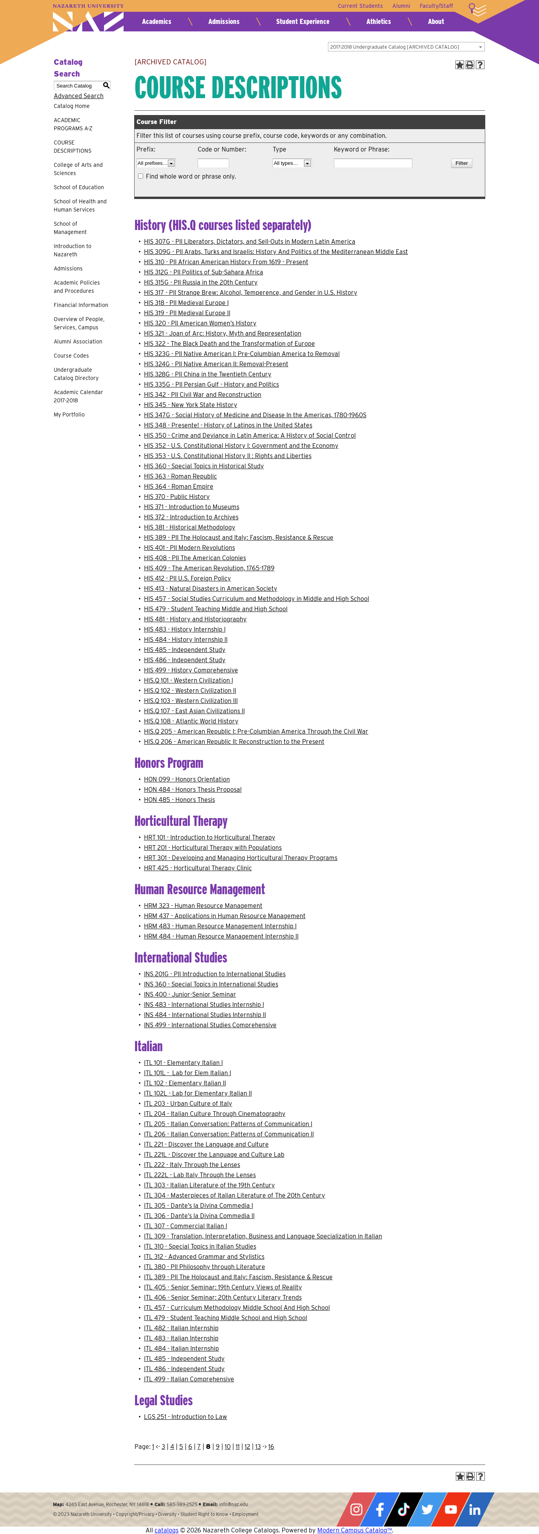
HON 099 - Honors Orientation (187, 779)
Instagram (356, 1509)
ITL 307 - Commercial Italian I (185, 1226)
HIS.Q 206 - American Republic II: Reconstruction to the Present (234, 741)
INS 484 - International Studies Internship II (205, 1015)
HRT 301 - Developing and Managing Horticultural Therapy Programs (240, 858)
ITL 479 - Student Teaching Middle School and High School (225, 1318)
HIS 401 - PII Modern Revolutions (189, 548)
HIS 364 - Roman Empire (178, 486)
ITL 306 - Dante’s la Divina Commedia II (199, 1216)
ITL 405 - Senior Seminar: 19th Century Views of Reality (223, 1287)
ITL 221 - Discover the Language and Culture (206, 1144)
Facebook (380, 1509)
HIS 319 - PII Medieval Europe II (187, 313)
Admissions (224, 21)
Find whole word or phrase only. (191, 176)
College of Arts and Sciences (78, 169)
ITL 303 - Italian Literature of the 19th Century (209, 1185)
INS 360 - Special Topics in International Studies (211, 984)
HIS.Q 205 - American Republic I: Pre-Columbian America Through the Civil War (256, 731)
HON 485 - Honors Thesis (179, 800)
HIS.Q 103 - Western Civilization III (191, 701)
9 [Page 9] (218, 1446)
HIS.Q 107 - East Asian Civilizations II (194, 711)
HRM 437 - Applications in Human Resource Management (225, 916)
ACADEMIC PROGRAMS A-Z (73, 124)
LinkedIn (474, 1509)
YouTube (451, 1509)
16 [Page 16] (271, 1446)
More (477, 9)
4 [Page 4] (172, 1446)
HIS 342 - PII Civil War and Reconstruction (202, 394)
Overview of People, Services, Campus (79, 323)
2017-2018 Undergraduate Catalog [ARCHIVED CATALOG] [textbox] (394, 47)
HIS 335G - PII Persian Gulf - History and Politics (211, 384)
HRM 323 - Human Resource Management (203, 905)
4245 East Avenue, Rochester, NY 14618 (107, 1504)
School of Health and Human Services (80, 205)
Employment (245, 1514)
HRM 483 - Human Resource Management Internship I (220, 926)
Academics (156, 21)
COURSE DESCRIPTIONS (72, 146)
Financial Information (81, 305)
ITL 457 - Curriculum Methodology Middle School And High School (237, 1307)
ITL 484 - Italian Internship (181, 1348)
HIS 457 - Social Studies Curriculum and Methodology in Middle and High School (256, 599)
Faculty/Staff (436, 6)
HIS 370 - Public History (177, 496)
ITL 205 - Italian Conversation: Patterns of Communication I (228, 1124)
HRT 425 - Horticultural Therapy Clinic (198, 868)
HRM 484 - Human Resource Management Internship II (221, 936)
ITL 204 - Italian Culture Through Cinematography (215, 1114)
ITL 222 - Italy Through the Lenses (192, 1165)
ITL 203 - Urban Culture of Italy (188, 1103)
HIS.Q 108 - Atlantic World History (191, 721)
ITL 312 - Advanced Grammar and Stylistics (204, 1256)
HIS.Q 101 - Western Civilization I (188, 680)
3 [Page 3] (163, 1446)
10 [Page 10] (228, 1446)
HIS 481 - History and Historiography (195, 619)
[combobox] (406, 46)
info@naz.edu (233, 1504)
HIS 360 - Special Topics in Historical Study (204, 466)
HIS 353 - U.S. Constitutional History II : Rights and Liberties (227, 456)
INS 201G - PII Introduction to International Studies (215, 974)
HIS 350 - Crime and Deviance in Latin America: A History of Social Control (250, 435)
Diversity (167, 1514)
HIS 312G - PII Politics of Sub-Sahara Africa (203, 272)
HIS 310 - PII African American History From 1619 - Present (226, 262)
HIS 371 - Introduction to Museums (191, 507)
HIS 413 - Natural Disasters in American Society (210, 588)
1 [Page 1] (153, 1446)
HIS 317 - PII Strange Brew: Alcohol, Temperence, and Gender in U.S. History (250, 292)
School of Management (70, 228)
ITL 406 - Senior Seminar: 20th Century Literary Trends (223, 1297)
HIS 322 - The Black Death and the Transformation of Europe (229, 343)
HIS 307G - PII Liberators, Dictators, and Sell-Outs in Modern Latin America (249, 241)
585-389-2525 (182, 1504)
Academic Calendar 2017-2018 (78, 396)
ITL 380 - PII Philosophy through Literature (204, 1267)
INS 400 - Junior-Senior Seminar (190, 994)
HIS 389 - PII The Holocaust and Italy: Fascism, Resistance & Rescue (238, 537)
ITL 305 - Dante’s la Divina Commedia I (198, 1205)
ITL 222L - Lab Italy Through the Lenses (200, 1175)
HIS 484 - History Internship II (186, 639)
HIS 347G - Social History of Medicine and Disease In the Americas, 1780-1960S (255, 415)
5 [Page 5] (181, 1446)
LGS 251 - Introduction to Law (185, 1417)
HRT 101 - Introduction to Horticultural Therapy (209, 837)
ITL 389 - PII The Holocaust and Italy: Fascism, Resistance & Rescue (238, 1277)
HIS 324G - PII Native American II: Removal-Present (216, 364)
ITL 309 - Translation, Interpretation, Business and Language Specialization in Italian (263, 1236)
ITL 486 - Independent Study (184, 1369)
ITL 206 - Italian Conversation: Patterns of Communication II (229, 1134)
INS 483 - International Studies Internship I (204, 1004)
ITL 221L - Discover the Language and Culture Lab (214, 1154)
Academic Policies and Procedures (77, 286)
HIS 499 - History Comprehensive (191, 670)
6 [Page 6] (190, 1446)
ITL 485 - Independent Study (184, 1358)
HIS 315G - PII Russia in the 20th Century (201, 282)
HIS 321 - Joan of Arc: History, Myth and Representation (222, 333)
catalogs (166, 1530)
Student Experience (303, 21)
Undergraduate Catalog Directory (76, 374)
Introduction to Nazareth (72, 250)
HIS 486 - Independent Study (185, 660)
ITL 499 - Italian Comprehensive (189, 1379)
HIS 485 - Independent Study (185, 650)
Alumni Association (78, 341)
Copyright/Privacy (135, 1514)
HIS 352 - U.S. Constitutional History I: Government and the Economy (241, 445)
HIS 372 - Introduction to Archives (191, 517)
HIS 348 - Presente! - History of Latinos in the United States (228, 425)
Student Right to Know (204, 1514)
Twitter (427, 1509)
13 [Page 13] (258, 1446)
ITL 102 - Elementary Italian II (185, 1083)
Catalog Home (72, 106)
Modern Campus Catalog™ (354, 1530)
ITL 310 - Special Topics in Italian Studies (200, 1246)
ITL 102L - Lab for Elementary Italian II (198, 1093)
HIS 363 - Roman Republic (180, 476)
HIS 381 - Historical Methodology (189, 527)
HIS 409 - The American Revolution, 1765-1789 (209, 568)
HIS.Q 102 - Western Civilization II (190, 690)
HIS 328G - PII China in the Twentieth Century (207, 374)
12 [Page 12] (247, 1446)
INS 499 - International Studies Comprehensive (210, 1025)
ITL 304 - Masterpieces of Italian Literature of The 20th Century (234, 1195)
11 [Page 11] (238, 1446)
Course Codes (71, 355)
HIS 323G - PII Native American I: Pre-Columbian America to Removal (242, 354)
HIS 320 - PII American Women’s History (200, 323)
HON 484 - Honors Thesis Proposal (193, 789)
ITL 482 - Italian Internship (181, 1328)
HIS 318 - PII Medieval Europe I (186, 303)
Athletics (378, 21)
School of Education (79, 187)
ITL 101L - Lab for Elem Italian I (187, 1073)
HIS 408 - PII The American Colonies (195, 558)
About (436, 21)
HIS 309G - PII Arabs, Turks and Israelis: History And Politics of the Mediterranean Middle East (276, 252)
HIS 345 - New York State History (190, 405)
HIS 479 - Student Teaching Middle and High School (216, 609)
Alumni (401, 6)
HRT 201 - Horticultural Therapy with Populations (213, 847)
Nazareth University (88, 17)
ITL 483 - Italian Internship (181, 1338)
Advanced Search (79, 96)
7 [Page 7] (199, 1446)
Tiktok (403, 1509)
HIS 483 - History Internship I (185, 629)
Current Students (360, 6)
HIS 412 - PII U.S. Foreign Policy (187, 578)
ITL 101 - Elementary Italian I (183, 1062)
